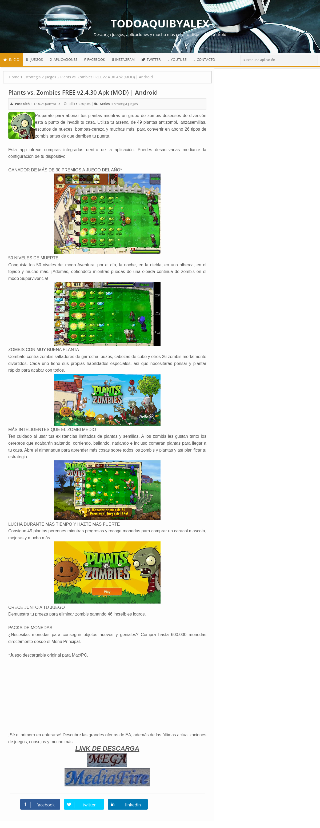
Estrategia (119, 104)
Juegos (133, 104)
